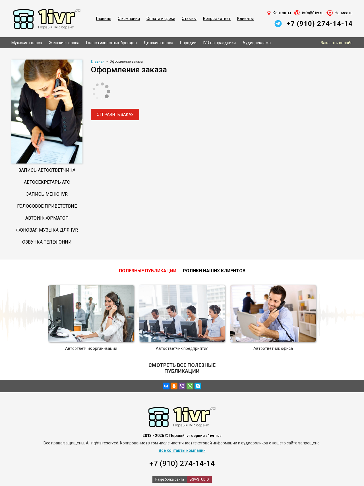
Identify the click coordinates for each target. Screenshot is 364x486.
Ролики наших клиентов (214, 270)
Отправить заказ (115, 114)
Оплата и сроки (160, 18)
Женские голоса (64, 42)
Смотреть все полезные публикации (182, 368)
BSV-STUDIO (199, 479)
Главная (103, 18)
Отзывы (189, 18)
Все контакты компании (182, 450)
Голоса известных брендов (111, 42)
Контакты (282, 13)
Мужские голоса (26, 42)
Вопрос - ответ (217, 18)
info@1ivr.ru (313, 13)
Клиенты (245, 18)
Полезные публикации (147, 270)
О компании (129, 18)
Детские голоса (158, 42)
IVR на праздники (219, 42)
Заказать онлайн (337, 42)
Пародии (188, 42)
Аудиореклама (257, 42)
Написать (344, 13)
